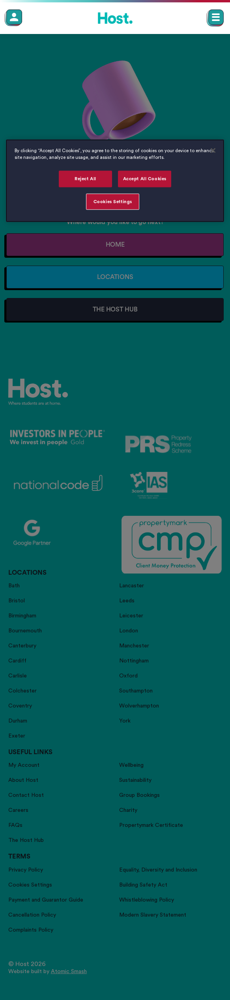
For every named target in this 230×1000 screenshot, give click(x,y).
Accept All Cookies (144, 178)
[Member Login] (14, 17)
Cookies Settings (112, 201)
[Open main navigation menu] (216, 17)
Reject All (85, 178)
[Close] (213, 150)
